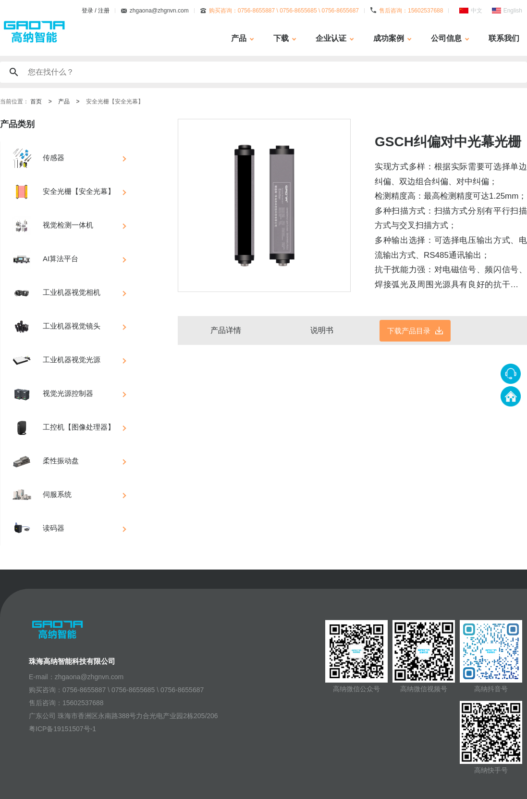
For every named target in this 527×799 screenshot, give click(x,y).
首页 (36, 101)
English (512, 10)
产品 (238, 38)
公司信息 (446, 38)
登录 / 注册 (96, 10)
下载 (281, 38)
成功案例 (388, 38)
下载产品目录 (408, 331)
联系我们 (504, 38)
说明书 (321, 330)
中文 (476, 10)
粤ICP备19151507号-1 (62, 729)
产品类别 (17, 124)
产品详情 (225, 330)
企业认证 (331, 38)
